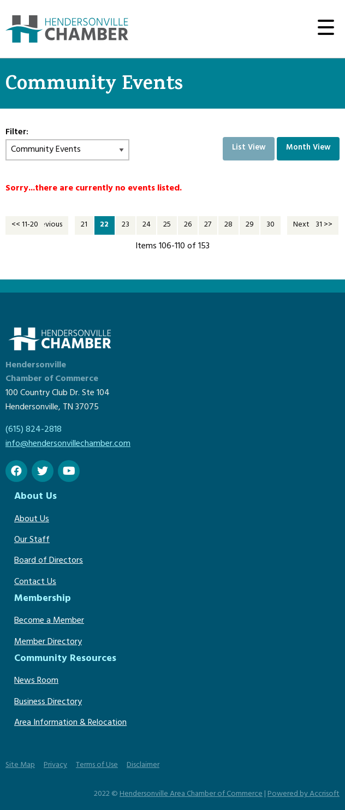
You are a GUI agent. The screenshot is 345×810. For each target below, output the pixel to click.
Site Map (20, 765)
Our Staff (32, 540)
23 (125, 225)
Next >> (306, 225)
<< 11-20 (24, 225)
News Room (36, 681)
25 (167, 225)
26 (188, 225)
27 (207, 225)
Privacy (55, 765)
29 (250, 225)
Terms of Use (97, 765)
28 (228, 225)
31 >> (324, 225)
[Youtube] (69, 471)
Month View (308, 148)
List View (249, 148)
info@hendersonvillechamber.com (67, 444)
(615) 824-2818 (33, 430)
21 (84, 225)
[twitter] (42, 471)
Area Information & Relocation (70, 723)
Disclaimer (143, 765)
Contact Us (35, 582)
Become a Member (49, 621)
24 (146, 225)
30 (270, 225)
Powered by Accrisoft (303, 794)
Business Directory (48, 702)
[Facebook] (16, 471)
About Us (31, 519)
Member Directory (48, 642)
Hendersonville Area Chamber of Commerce (191, 794)
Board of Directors (48, 561)
